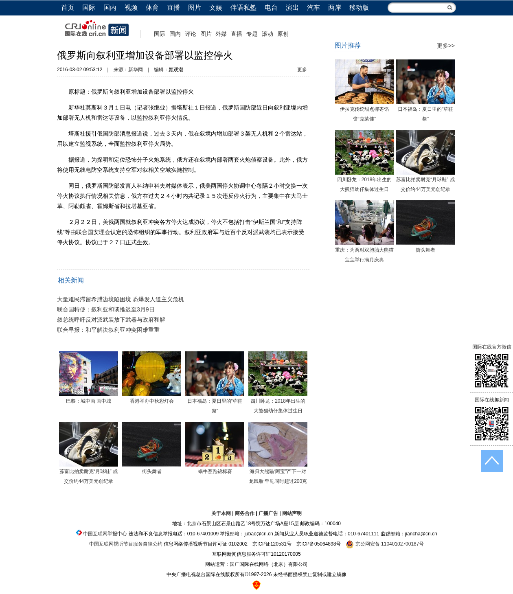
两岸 (334, 7)
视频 (131, 7)
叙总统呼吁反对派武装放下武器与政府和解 (111, 319)
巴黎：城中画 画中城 (88, 401)
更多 (302, 69)
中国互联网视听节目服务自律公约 (125, 544)
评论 (190, 34)
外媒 (221, 34)
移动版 (359, 7)
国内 (109, 7)
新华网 (135, 69)
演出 (292, 7)
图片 (194, 7)
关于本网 (221, 513)
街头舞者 (152, 471)
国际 (88, 7)
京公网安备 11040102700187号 (385, 544)
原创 (283, 34)
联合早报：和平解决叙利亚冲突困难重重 (108, 330)
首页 (67, 7)
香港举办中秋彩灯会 (152, 401)
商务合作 (244, 513)
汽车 (313, 7)
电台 (271, 7)
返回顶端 (492, 461)
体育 (152, 7)
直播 (173, 7)
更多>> (446, 45)
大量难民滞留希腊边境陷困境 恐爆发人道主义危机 (120, 299)
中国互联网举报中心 (105, 534)
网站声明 (292, 513)
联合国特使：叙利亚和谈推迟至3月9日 (106, 309)
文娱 (215, 7)
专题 (252, 34)
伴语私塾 (243, 7)
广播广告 (268, 513)
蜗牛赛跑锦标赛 (215, 471)
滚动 (267, 34)
